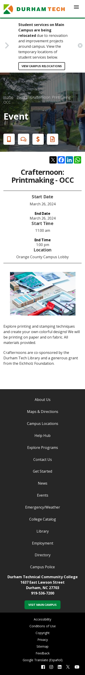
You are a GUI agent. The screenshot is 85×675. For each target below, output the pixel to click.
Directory (43, 554)
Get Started (42, 471)
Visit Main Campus (42, 605)
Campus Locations (42, 423)
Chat (22, 139)
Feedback (43, 653)
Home (8, 97)
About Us (43, 399)
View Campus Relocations (42, 66)
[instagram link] (51, 667)
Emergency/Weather (42, 507)
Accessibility (42, 619)
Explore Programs (42, 447)
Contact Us (42, 459)
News (42, 483)
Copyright (43, 633)
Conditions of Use (42, 626)
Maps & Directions (42, 411)
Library (42, 531)
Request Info (51, 139)
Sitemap (42, 646)
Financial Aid (37, 139)
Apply (8, 139)
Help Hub (42, 435)
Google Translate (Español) (43, 660)
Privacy (42, 639)
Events (22, 97)
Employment (42, 543)
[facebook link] (43, 667)
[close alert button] (80, 45)
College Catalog (42, 519)
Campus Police (42, 566)
